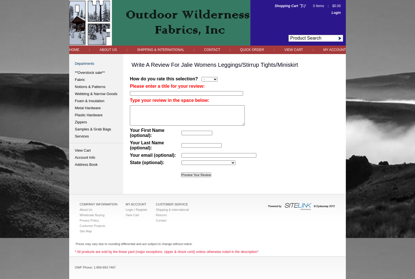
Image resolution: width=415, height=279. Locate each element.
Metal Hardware (88, 108)
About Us (108, 50)
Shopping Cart (286, 6)
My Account (334, 50)
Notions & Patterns (90, 87)
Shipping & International (161, 50)
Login (336, 13)
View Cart (293, 50)
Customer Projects (92, 226)
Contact (212, 50)
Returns (161, 215)
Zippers (81, 122)
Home (74, 50)
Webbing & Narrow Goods (96, 94)
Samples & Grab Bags (93, 129)
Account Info (85, 157)
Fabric (80, 80)
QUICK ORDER (252, 50)
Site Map (86, 231)
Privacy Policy (89, 220)
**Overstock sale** (90, 72)
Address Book (86, 164)
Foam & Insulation (89, 101)
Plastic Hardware (88, 115)
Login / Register (136, 209)
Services (82, 136)
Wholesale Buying (92, 215)
